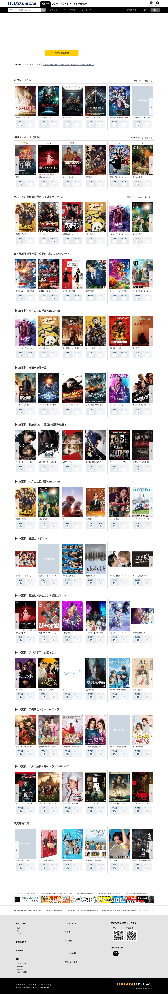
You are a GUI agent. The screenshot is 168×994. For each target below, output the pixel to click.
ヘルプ (144, 10)
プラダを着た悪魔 (69, 291)
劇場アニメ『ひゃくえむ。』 (49, 633)
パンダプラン (90, 234)
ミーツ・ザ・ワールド (23, 861)
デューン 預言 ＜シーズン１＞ (121, 804)
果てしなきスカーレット (47, 177)
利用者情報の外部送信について (132, 910)
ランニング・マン (116, 348)
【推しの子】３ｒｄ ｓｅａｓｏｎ (75, 633)
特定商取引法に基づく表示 (111, 910)
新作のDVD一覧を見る (143, 81)
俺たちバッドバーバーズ (47, 576)
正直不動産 (90, 291)
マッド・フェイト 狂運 (24, 462)
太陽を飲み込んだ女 (46, 690)
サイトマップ (148, 910)
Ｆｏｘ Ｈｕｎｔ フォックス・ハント (123, 462)
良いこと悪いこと (69, 576)
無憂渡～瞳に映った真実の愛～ (50, 747)
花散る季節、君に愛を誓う (72, 747)
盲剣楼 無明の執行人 (93, 462)
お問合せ (68, 940)
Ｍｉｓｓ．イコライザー (71, 405)
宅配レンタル (21, 964)
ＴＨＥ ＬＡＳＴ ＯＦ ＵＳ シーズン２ (101, 804)
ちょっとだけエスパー (140, 576)
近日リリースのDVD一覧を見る (140, 197)
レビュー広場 (70, 953)
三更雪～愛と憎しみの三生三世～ (97, 747)
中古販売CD (82, 4)
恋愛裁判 (89, 519)
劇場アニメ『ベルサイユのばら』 (27, 117)
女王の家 (19, 690)
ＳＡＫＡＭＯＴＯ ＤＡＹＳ (143, 291)
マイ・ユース (67, 690)
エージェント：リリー (117, 405)
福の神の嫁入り (138, 747)
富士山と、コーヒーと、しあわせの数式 (100, 861)
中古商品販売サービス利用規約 (64, 910)
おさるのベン (137, 348)
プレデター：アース (46, 117)
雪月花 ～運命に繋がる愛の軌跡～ (122, 747)
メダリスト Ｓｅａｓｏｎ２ (119, 633)
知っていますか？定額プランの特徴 (81, 893)
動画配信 (19, 950)
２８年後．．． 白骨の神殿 (72, 348)
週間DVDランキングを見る (142, 138)
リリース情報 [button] (69, 10)
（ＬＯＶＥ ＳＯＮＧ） (141, 519)
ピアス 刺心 (67, 462)
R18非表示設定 (22, 972)
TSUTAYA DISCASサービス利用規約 (41, 910)
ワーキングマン (44, 234)
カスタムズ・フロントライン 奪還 (98, 405)
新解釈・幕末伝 (21, 234)
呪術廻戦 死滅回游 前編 (119, 117)
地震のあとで (90, 576)
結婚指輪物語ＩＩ (139, 633)
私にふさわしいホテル (46, 861)
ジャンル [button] (54, 10)
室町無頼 (89, 177)
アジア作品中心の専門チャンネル (136, 893)
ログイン (157, 5)
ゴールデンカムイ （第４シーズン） (146, 117)
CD (57, 4)
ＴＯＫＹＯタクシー (69, 177)
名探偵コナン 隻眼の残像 (25, 291)
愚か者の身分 (137, 234)
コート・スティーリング (94, 348)
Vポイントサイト (72, 962)
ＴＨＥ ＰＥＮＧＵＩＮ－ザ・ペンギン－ (147, 804)
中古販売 (20, 969)
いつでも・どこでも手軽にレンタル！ (25, 893)
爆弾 (17, 177)
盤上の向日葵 (137, 177)
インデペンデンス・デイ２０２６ (50, 405)
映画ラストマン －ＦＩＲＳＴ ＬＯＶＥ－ (78, 234)
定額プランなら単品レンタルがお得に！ (110, 893)
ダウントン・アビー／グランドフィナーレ (53, 804)
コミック (68, 4)
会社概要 (17, 910)
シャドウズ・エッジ (93, 117)
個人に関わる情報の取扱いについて (89, 910)
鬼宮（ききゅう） (139, 690)
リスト (151, 5)
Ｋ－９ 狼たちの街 (23, 405)
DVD (47, 4)
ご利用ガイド (132, 10)
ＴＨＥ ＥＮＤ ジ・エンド (72, 117)
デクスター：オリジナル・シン (73, 804)
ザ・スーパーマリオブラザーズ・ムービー (124, 291)
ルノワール (113, 861)
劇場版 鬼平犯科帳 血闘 (142, 861)
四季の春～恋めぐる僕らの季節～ (121, 690)
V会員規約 (24, 910)
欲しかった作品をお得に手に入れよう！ (54, 893)
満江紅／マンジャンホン (141, 462)
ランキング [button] (86, 10)
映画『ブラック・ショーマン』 (120, 177)
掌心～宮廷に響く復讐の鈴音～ (26, 747)
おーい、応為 (114, 519)
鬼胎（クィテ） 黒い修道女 (49, 462)
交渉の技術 (90, 690)
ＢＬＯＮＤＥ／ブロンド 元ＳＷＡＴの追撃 (148, 405)
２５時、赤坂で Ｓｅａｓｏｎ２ (121, 576)
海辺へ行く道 (67, 861)
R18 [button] (154, 10)
